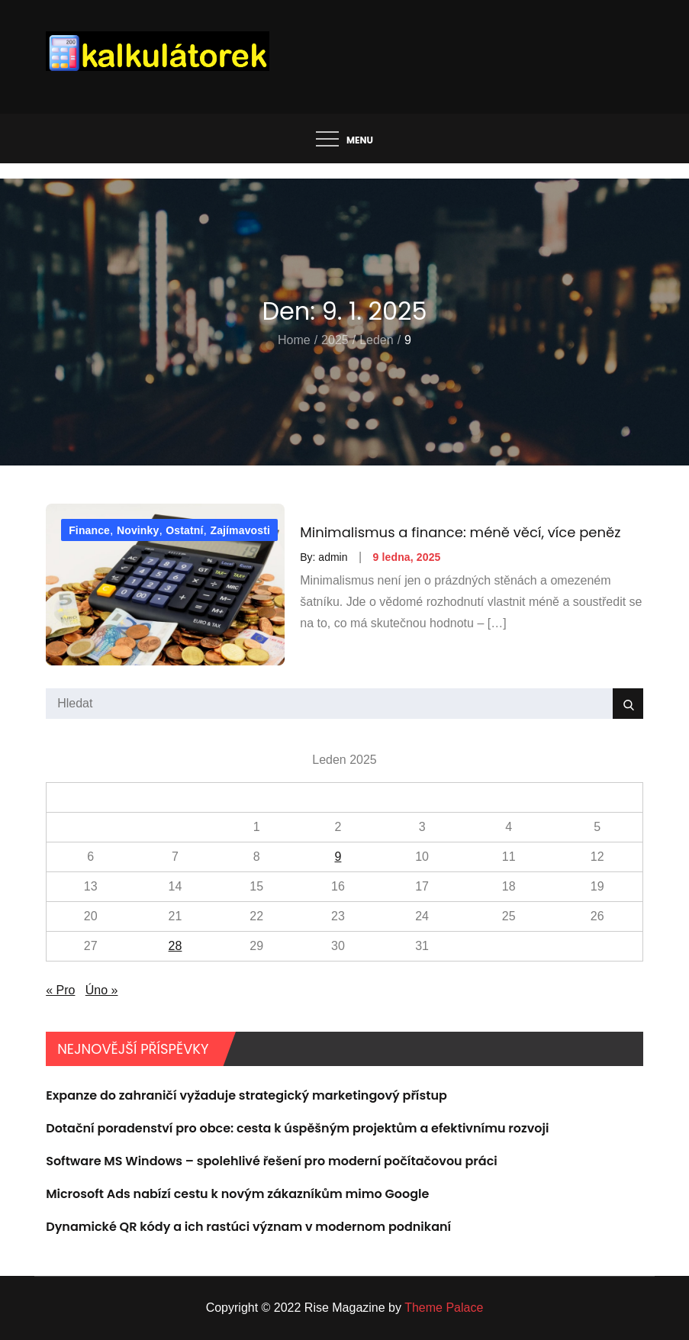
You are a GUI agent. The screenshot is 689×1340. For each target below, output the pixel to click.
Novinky (138, 530)
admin (332, 557)
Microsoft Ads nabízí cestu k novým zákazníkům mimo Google (237, 1194)
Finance (89, 530)
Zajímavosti (240, 530)
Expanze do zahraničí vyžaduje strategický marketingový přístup (246, 1095)
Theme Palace (443, 1307)
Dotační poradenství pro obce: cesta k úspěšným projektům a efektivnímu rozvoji (297, 1128)
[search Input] (344, 703)
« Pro (60, 990)
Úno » (101, 990)
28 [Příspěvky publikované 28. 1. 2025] (175, 945)
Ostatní (184, 530)
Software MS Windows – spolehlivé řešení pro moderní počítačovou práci (271, 1161)
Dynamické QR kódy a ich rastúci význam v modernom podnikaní (248, 1226)
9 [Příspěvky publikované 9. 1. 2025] (337, 856)
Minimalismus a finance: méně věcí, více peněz (460, 532)
